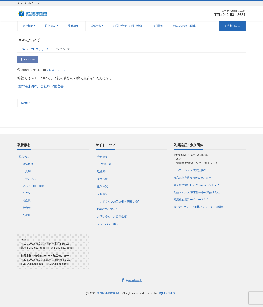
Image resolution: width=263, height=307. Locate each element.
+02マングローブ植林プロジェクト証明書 (199, 206)
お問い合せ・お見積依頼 (128, 25)
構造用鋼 (28, 163)
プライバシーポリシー (110, 223)
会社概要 (28, 25)
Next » (25, 103)
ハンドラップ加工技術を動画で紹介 (118, 201)
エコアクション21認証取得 (190, 170)
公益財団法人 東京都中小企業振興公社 (197, 192)
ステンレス (29, 178)
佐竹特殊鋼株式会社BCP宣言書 (40, 86)
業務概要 (73, 25)
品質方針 (106, 163)
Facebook (27, 59)
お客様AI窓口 (232, 25)
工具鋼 (27, 171)
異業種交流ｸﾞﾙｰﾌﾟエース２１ (191, 199)
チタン (27, 193)
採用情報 (158, 25)
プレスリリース (55, 70)
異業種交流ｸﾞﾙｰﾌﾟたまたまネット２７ (197, 184)
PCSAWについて (107, 208)
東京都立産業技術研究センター (192, 177)
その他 (27, 215)
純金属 (27, 200)
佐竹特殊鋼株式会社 (109, 293)
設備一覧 (96, 25)
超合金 (27, 207)
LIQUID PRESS (167, 293)
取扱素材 (50, 25)
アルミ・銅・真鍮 (33, 185)
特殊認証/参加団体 (184, 25)
